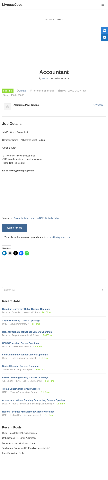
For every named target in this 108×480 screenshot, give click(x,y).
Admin (45, 78)
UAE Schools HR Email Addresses (19, 438)
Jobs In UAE (38, 218)
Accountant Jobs (22, 218)
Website (99, 105)
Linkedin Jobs (52, 218)
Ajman (22, 91)
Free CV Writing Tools (13, 453)
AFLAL (69, 476)
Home (48, 19)
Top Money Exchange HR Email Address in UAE (26, 449)
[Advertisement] (54, 45)
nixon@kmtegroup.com (58, 237)
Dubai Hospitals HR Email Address (19, 433)
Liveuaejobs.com (43, 476)
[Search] (51, 290)
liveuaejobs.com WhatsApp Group (19, 443)
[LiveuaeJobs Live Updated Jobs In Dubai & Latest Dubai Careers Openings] (12, 4)
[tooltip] (104, 30)
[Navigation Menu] (102, 4)
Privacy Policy (10, 470)
